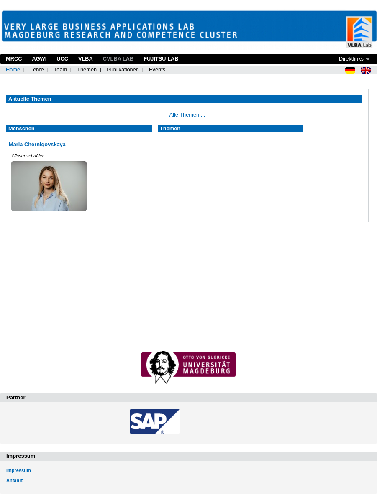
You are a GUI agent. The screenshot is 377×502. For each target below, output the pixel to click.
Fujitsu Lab (161, 59)
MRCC (14, 59)
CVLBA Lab (118, 59)
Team (60, 69)
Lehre (37, 69)
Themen (87, 69)
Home (13, 69)
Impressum (18, 470)
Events (157, 69)
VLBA (85, 59)
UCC (62, 59)
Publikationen (123, 69)
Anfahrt (14, 480)
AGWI (39, 59)
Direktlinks (351, 59)
